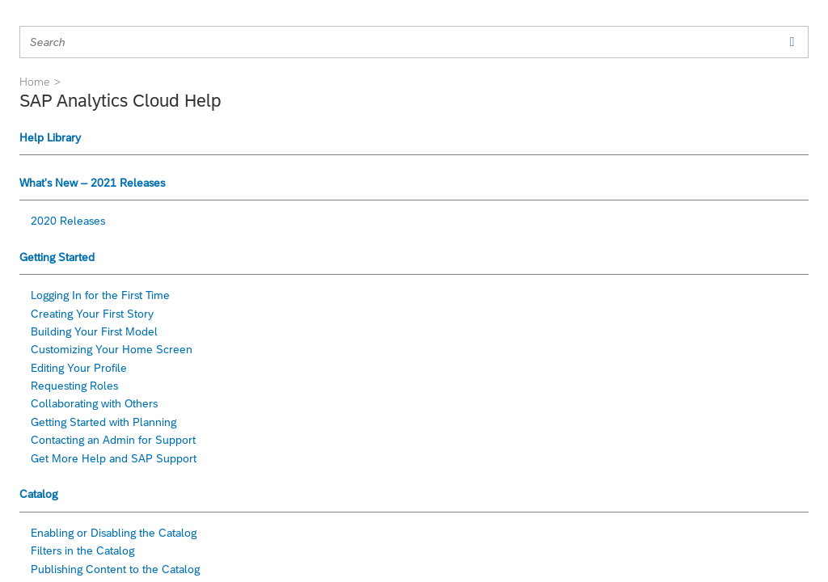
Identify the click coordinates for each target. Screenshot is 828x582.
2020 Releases (68, 220)
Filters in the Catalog (82, 550)
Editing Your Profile (79, 367)
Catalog (38, 493)
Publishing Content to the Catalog (115, 569)
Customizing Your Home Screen (111, 349)
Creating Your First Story (92, 313)
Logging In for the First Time (100, 295)
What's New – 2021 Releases (92, 182)
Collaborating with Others (94, 403)
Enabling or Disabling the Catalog (113, 532)
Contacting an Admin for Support (113, 439)
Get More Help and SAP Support (113, 458)
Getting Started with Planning (103, 421)
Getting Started (57, 257)
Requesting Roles (74, 385)
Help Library (50, 137)
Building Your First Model (94, 331)
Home (34, 81)
